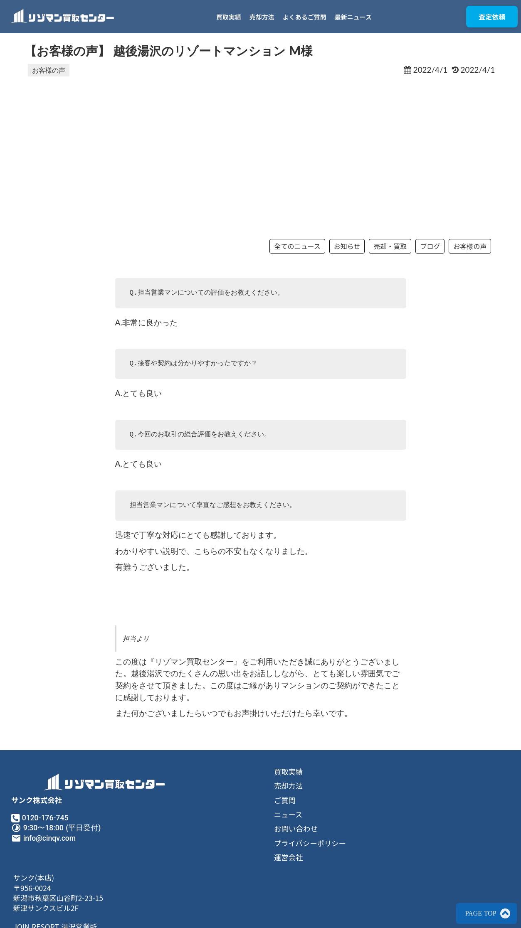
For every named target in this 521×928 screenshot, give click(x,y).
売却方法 (264, 16)
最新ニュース (356, 16)
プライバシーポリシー (218, 871)
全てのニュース (293, 258)
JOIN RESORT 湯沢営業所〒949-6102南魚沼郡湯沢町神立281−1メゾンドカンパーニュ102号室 (398, 864)
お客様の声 (48, 72)
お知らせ (343, 258)
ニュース (195, 842)
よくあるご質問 (307, 16)
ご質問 (192, 827)
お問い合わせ (203, 856)
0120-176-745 (47, 843)
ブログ (426, 258)
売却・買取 (385, 258)
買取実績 (231, 16)
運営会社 (196, 885)
